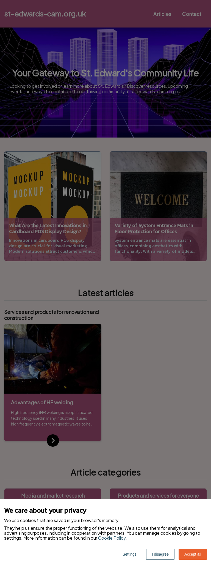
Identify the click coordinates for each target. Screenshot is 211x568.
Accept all (192, 554)
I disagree (160, 554)
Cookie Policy (112, 538)
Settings (130, 554)
